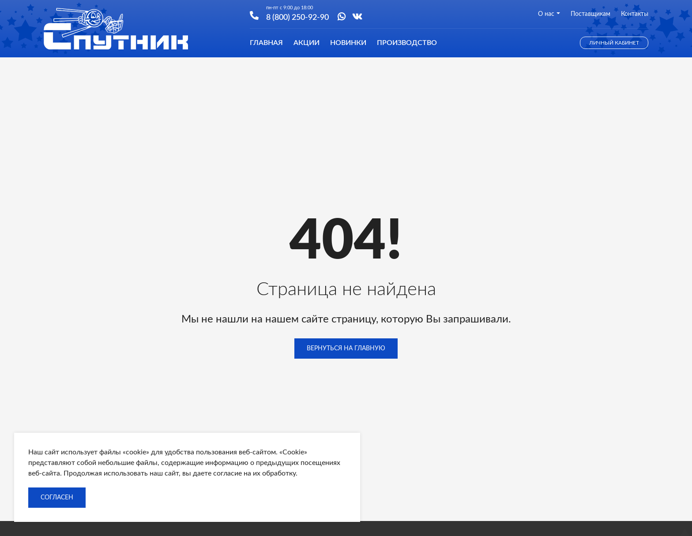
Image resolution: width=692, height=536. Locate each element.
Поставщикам (590, 14)
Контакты (634, 14)
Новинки (348, 42)
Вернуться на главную (346, 348)
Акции (306, 42)
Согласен (57, 498)
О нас (549, 14)
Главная (266, 42)
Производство (407, 42)
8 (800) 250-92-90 (297, 17)
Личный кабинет (614, 42)
